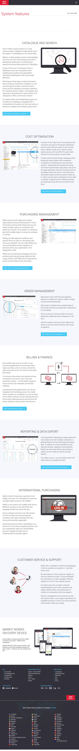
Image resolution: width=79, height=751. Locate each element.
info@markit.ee (36, 673)
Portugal (35, 742)
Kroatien (35, 725)
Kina (34, 723)
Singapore (58, 717)
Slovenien (58, 721)
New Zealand (36, 737)
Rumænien (36, 744)
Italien (34, 721)
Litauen (35, 728)
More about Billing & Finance (14, 409)
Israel (34, 719)
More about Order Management (53, 334)
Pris (55, 677)
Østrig (57, 739)
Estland (12, 732)
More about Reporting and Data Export (56, 467)
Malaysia (35, 732)
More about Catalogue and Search (16, 114)
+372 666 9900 (37, 671)
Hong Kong (13, 744)
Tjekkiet (58, 730)
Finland (12, 735)
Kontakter (6, 679)
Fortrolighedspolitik (9, 673)
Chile (11, 725)
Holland (12, 742)
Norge (34, 739)
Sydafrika (58, 728)
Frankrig (12, 739)
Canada (12, 723)
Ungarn (58, 735)
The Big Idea (57, 671)
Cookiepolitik (7, 675)
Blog (55, 679)
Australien (12, 714)
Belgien (12, 716)
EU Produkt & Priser (61, 741)
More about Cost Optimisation (53, 191)
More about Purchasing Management (17, 268)
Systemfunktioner (59, 673)
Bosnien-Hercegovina (15, 717)
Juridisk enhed (7, 677)
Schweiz (58, 714)
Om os (56, 680)
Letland (35, 726)
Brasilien (12, 719)
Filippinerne (13, 734)
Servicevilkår (7, 671)
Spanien (58, 723)
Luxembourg (36, 730)
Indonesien (36, 716)
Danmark (12, 730)
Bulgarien (12, 721)
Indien (34, 714)
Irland (34, 717)
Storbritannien (59, 725)
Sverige (58, 726)
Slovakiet (58, 719)
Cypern (12, 728)
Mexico (35, 735)
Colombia (12, 726)
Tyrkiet (57, 732)
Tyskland (58, 734)
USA (57, 737)
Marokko (35, 734)
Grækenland (13, 741)
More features (72, 13)
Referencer (57, 675)
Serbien (58, 716)
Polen (34, 741)
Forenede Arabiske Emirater (17, 737)
